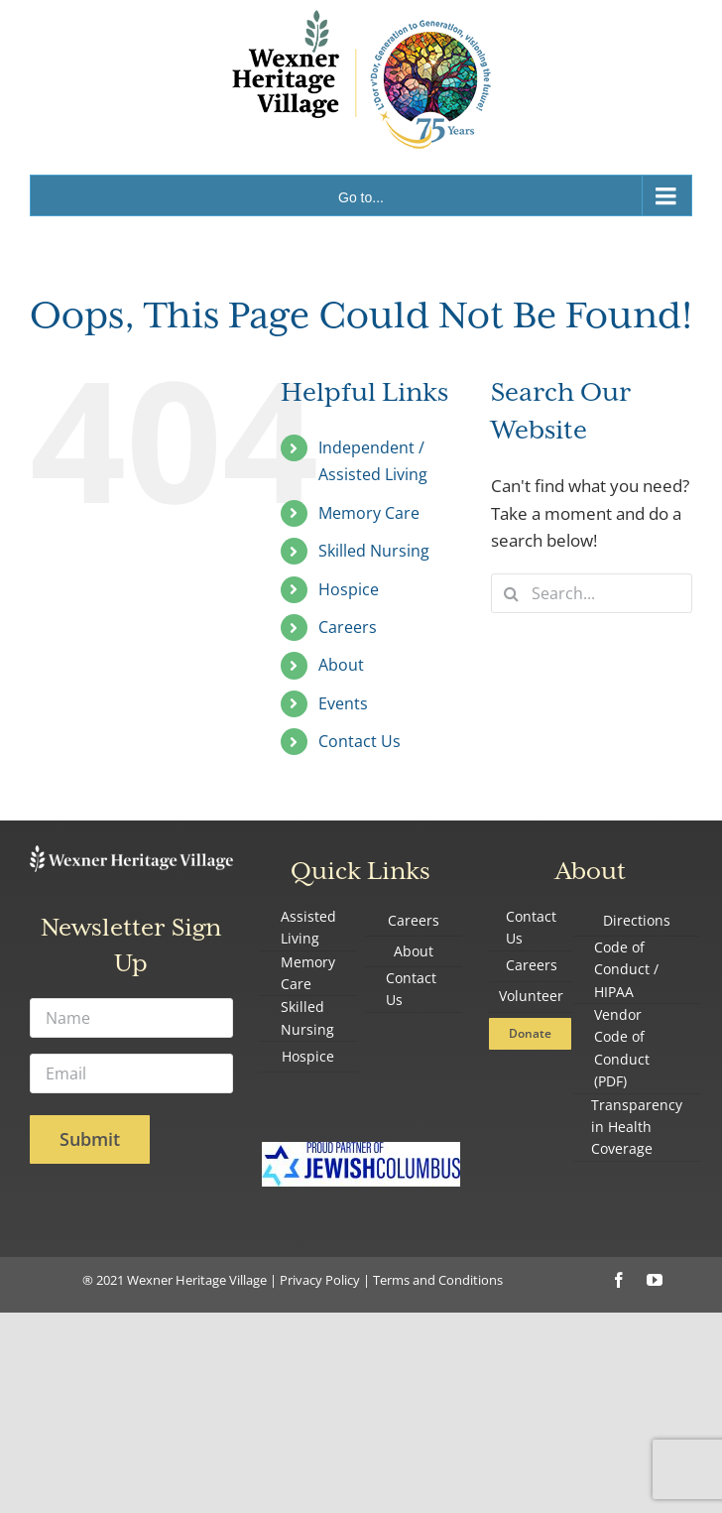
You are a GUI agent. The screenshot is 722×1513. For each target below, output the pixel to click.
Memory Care (369, 513)
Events (343, 703)
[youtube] (654, 1280)
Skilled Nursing (373, 551)
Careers (347, 627)
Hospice (348, 589)
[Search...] (591, 593)
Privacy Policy (320, 1280)
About (341, 665)
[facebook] (619, 1280)
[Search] (511, 593)
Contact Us (359, 741)
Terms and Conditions (438, 1280)
